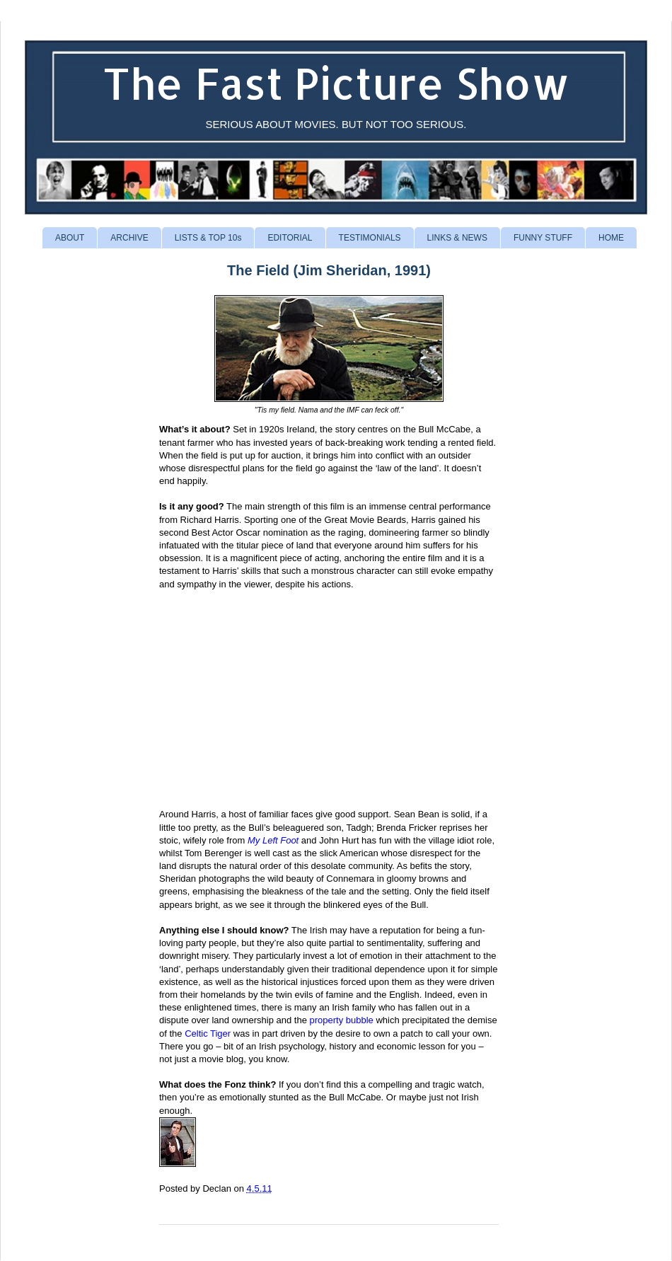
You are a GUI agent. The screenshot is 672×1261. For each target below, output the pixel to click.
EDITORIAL (289, 238)
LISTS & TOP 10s (208, 238)
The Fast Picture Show (336, 83)
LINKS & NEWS (457, 238)
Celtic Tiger (208, 1033)
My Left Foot (273, 840)
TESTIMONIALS (370, 238)
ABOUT (69, 238)
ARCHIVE (129, 238)
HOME (611, 238)
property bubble (341, 1020)
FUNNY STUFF (543, 238)
